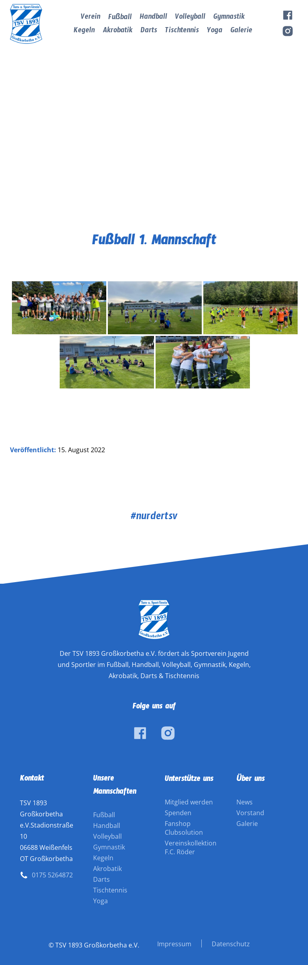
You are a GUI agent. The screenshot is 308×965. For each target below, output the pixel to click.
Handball (153, 18)
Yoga (214, 31)
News (244, 802)
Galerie (241, 31)
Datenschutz (231, 944)
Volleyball (190, 18)
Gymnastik (229, 18)
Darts (148, 31)
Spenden (178, 812)
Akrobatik (118, 31)
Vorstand (250, 812)
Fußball (120, 18)
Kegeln (84, 31)
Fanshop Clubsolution (184, 828)
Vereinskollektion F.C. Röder (190, 847)
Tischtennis (182, 31)
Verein (90, 18)
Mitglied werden (189, 802)
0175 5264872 (52, 875)
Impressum (174, 944)
